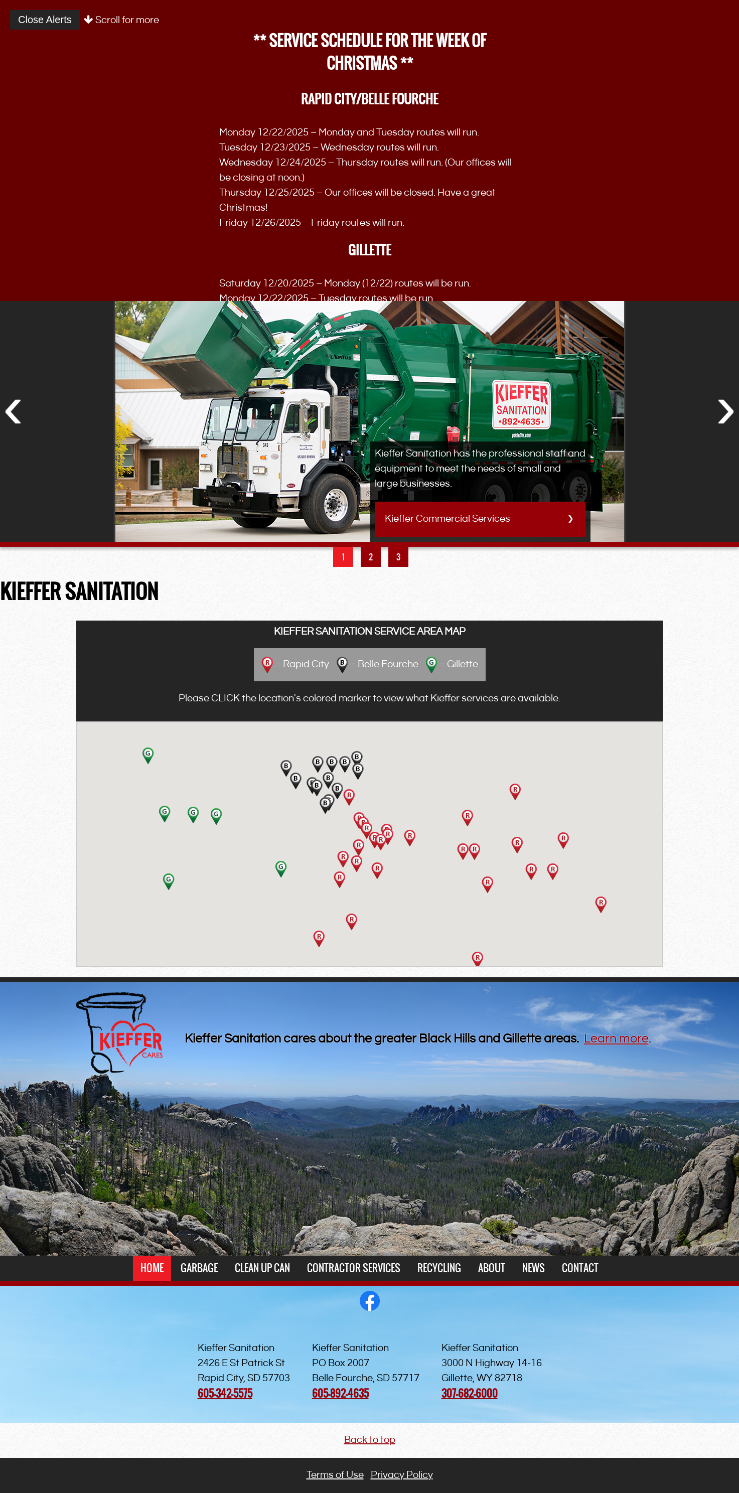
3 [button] (398, 557)
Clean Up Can (262, 1268)
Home (152, 1268)
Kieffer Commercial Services (447, 519)
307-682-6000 (469, 1393)
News (533, 1268)
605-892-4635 (340, 1393)
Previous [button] (13, 406)
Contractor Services (353, 1268)
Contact (580, 1268)
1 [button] (343, 557)
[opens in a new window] (370, 1308)
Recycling (439, 1268)
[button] (601, 904)
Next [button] (726, 406)
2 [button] (371, 557)
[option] (369, 404)
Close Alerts (45, 19)
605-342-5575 (225, 1393)
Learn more (616, 1039)
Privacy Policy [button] (402, 1475)
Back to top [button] (369, 1440)
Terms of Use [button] (335, 1475)
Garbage (199, 1268)
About (491, 1268)
